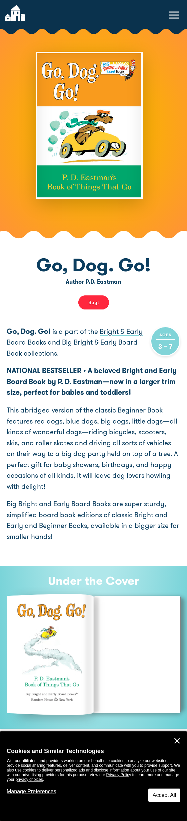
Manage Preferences (31, 791)
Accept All (164, 795)
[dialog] (93, 776)
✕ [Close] (177, 741)
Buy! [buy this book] (93, 302)
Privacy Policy (118, 774)
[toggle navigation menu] (174, 15)
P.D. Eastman (103, 282)
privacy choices (29, 779)
